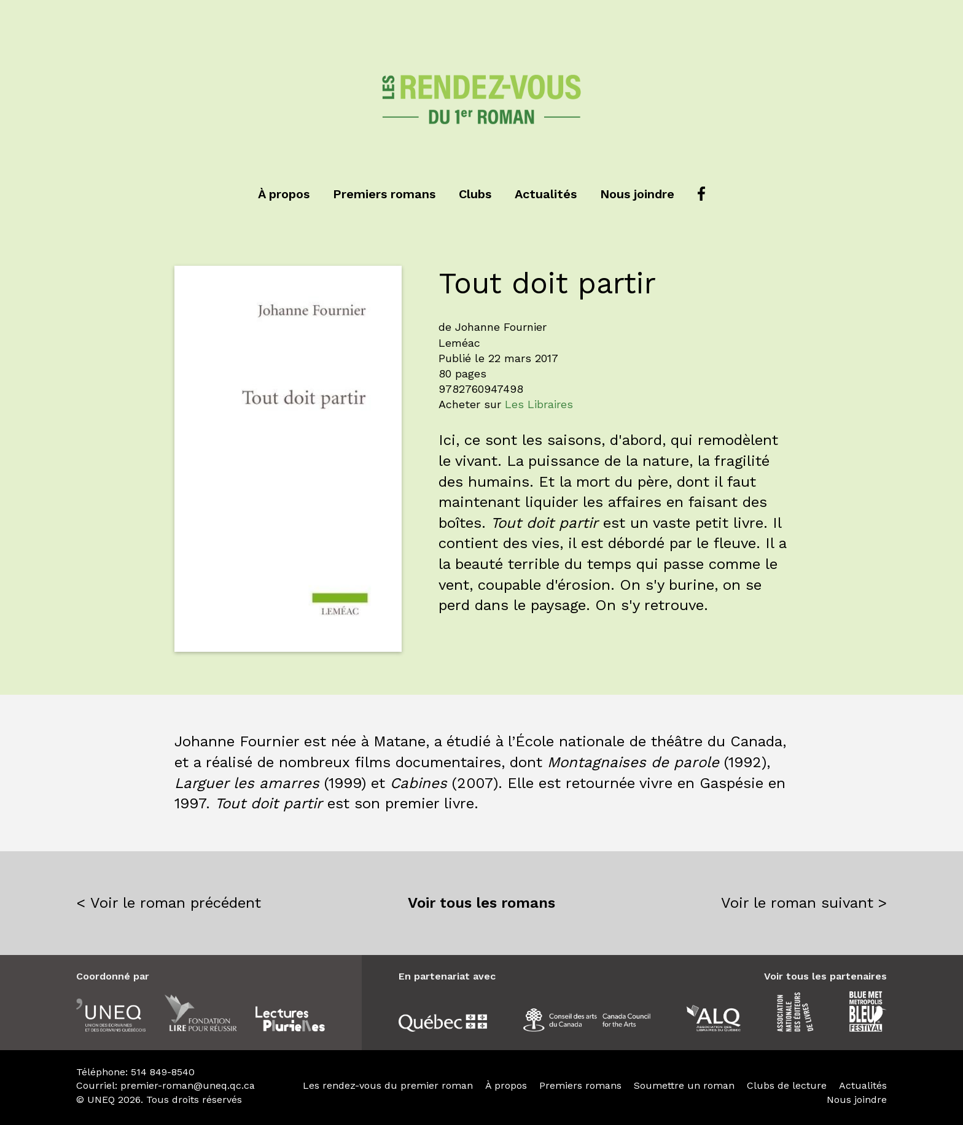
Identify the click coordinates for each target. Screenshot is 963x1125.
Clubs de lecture (787, 1085)
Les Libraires (539, 404)
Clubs (475, 194)
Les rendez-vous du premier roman (388, 1085)
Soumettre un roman (684, 1085)
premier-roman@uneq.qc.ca (187, 1085)
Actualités (546, 194)
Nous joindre (637, 194)
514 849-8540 (163, 1072)
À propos (284, 194)
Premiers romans (384, 194)
